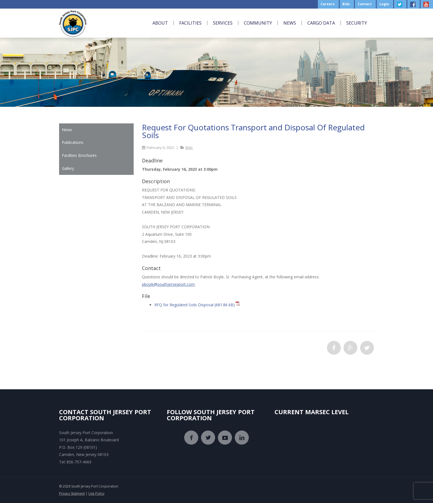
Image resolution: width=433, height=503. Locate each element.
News (289, 23)
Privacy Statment (72, 493)
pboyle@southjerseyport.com (168, 284)
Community (258, 23)
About (160, 23)
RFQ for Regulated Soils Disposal (183, 304)
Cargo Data (321, 23)
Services (223, 23)
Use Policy (96, 493)
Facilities (190, 23)
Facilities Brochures (79, 155)
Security (356, 23)
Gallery (68, 168)
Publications (72, 142)
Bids (189, 147)
